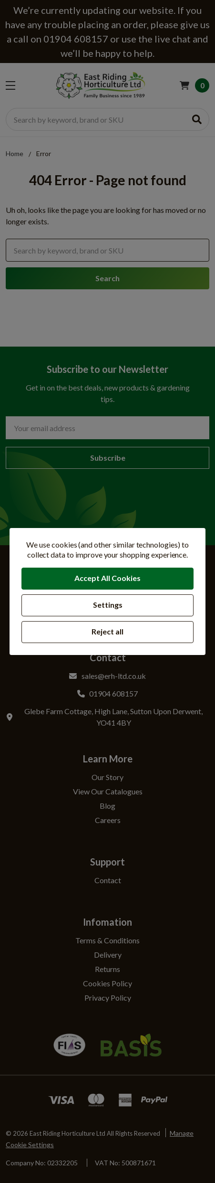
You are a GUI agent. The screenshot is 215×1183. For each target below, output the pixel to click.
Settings (108, 604)
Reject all (107, 631)
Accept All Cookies (107, 577)
